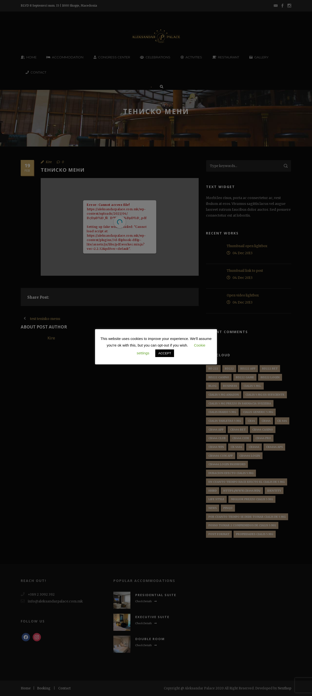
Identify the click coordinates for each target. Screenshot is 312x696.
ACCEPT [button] (164, 353)
